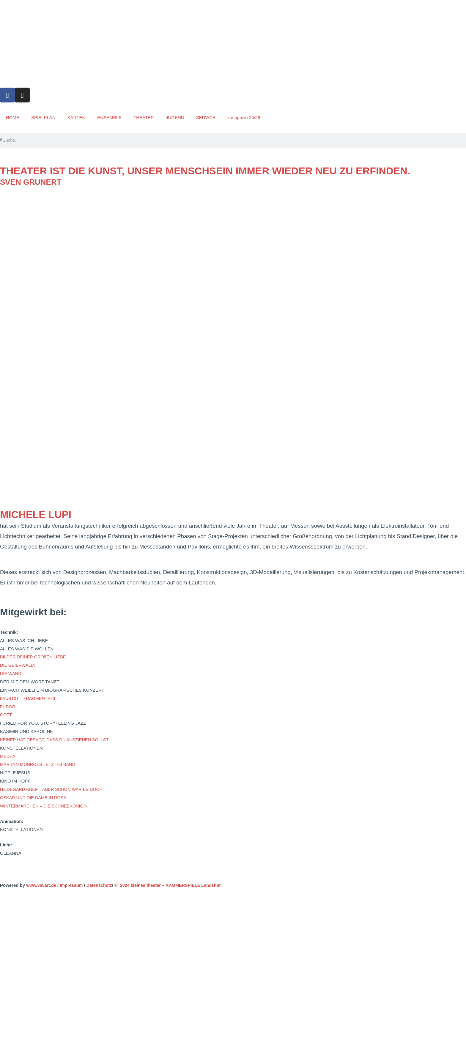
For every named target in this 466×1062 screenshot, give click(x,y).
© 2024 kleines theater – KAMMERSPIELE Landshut (172, 885)
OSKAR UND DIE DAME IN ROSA (34, 797)
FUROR (8, 706)
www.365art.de (41, 885)
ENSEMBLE (109, 117)
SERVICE (206, 117)
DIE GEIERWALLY (18, 665)
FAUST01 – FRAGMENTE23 (28, 698)
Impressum (73, 885)
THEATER (143, 117)
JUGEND (175, 117)
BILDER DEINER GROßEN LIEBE (34, 656)
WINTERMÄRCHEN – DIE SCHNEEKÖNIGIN (45, 805)
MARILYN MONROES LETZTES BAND (39, 764)
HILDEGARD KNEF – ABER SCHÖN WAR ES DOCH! (54, 789)
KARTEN (76, 117)
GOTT (6, 714)
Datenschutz (102, 885)
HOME (12, 117)
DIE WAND (11, 673)
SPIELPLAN (43, 117)
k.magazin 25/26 (243, 117)
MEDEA (8, 756)
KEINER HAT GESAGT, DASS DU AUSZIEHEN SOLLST (56, 739)
